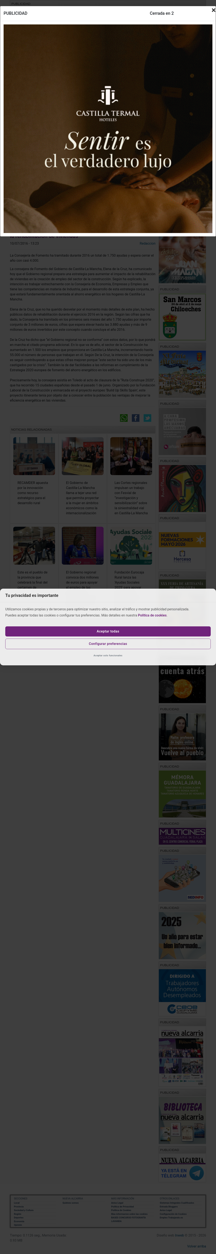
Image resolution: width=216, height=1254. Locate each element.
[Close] (214, 10)
